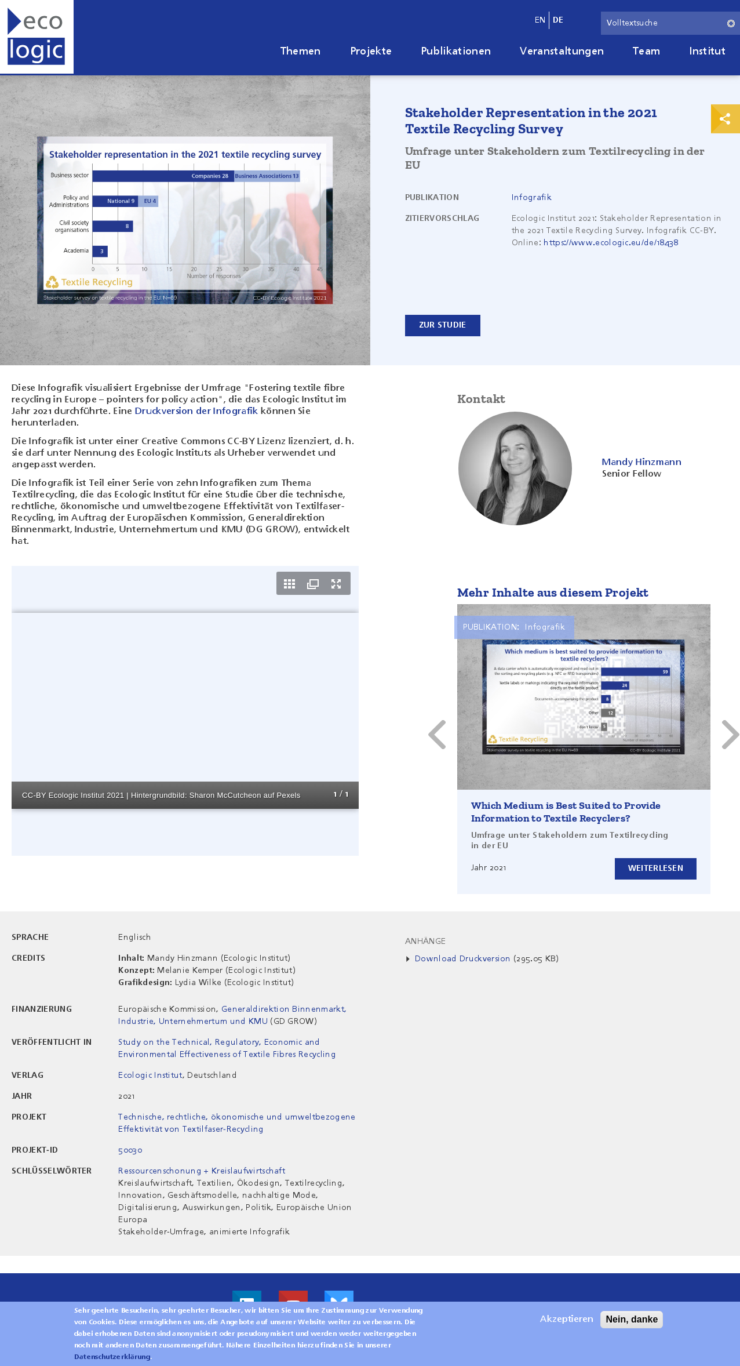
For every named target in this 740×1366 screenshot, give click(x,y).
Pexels (289, 795)
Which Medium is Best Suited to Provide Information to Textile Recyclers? (566, 811)
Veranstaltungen (562, 51)
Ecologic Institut (150, 1075)
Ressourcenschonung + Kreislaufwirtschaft (201, 1171)
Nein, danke (632, 1319)
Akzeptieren (566, 1319)
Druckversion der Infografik (196, 411)
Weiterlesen (655, 868)
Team (646, 51)
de (558, 20)
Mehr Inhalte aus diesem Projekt (553, 592)
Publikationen (456, 51)
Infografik (532, 198)
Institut (707, 51)
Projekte (371, 51)
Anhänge (425, 942)
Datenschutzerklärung (112, 1357)
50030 (130, 1150)
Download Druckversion (463, 959)
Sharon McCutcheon (225, 795)
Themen (300, 51)
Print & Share (725, 118)
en (540, 20)
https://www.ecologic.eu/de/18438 (611, 243)
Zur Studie (442, 325)
